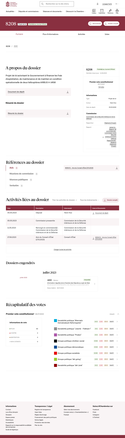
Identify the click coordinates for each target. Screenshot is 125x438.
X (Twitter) (96, 417)
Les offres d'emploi (12, 412)
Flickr (94, 412)
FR (116, 4)
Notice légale (39, 420)
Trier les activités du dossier (63, 216)
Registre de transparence (43, 410)
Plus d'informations (50, 34)
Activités (81, 34)
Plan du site (38, 425)
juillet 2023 (23, 293)
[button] (86, 337)
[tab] (29, 184)
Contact (8, 410)
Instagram (96, 415)
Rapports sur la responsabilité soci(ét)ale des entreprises (18, 426)
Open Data (38, 412)
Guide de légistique (12, 430)
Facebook (96, 410)
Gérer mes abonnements (71, 410)
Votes (107, 34)
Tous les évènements (88, 216)
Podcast (66, 415)
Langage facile (107, 4)
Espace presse (10, 417)
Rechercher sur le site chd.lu (57, 4)
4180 (16, 46)
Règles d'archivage (41, 415)
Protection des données (42, 422)
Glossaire (8, 415)
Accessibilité (10, 422)
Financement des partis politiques (46, 417)
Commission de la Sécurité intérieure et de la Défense (100, 133)
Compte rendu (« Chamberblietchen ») (76, 412)
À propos (19, 34)
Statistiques (9, 420)
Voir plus (101, 103)
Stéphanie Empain (110, 139)
